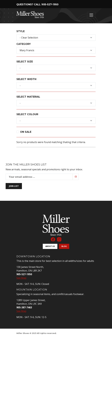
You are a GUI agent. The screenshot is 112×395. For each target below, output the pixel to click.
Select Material (28, 96)
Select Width (26, 79)
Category (23, 44)
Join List (14, 186)
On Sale (25, 131)
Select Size (24, 61)
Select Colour (27, 114)
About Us (50, 246)
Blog (64, 246)
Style (20, 31)
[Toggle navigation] (91, 15)
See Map (21, 278)
